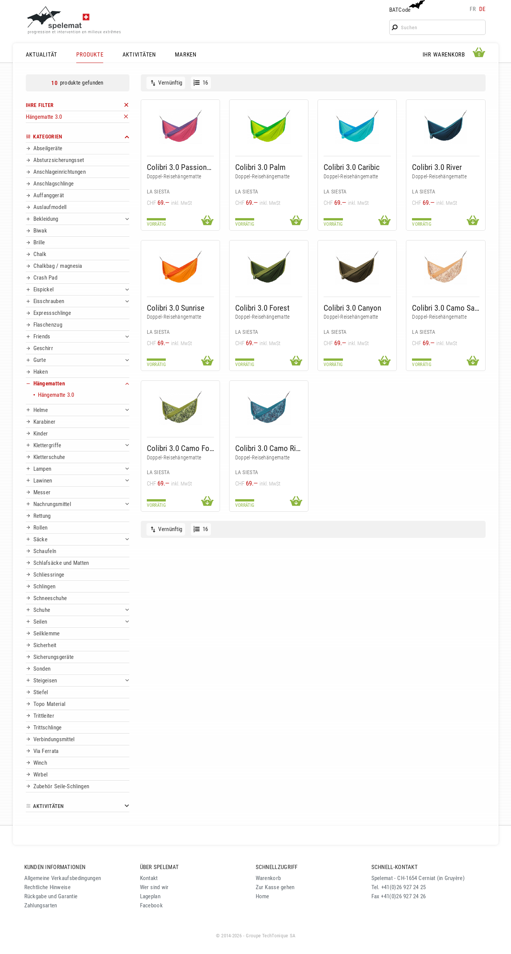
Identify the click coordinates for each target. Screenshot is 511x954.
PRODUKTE (89, 54)
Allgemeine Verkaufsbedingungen (62, 878)
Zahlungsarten (40, 905)
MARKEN (186, 54)
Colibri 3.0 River (437, 167)
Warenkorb (268, 878)
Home (262, 896)
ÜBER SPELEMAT (159, 867)
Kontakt (149, 878)
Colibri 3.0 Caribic (352, 167)
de (482, 9)
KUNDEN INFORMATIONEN (55, 867)
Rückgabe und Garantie (51, 896)
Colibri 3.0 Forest (262, 308)
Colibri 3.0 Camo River (268, 448)
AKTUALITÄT (42, 54)
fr (473, 9)
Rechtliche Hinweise (47, 887)
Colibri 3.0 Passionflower (180, 167)
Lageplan (150, 896)
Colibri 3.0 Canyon (352, 308)
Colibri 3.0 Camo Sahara (445, 308)
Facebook (151, 905)
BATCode (406, 6)
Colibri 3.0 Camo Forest (180, 448)
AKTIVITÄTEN (139, 54)
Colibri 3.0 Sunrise (175, 308)
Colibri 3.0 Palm (260, 167)
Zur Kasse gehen (275, 887)
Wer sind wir (154, 887)
